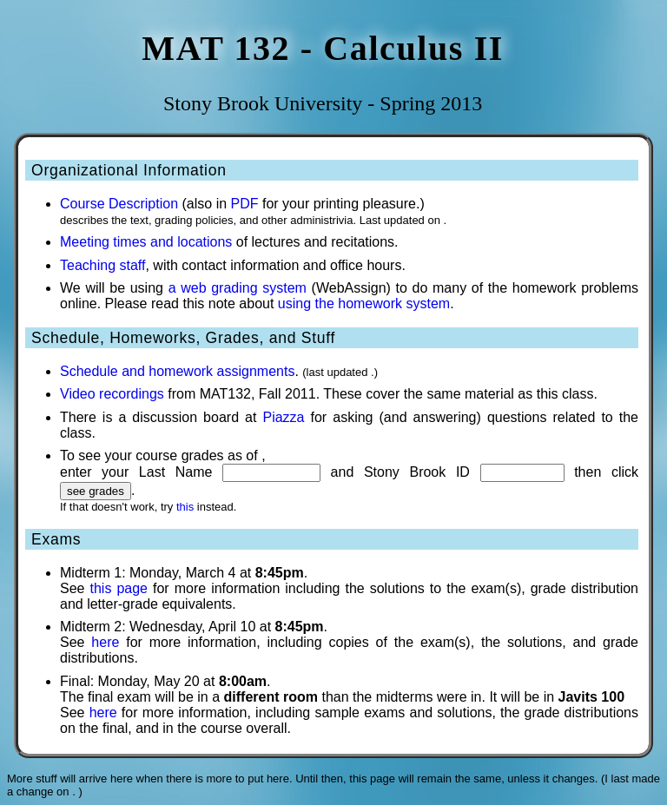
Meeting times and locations (146, 241)
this (185, 506)
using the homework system (364, 303)
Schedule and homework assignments (177, 371)
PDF (245, 203)
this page (118, 588)
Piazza (283, 417)
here (105, 642)
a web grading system (237, 287)
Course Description (119, 203)
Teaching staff (102, 265)
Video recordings (112, 393)
